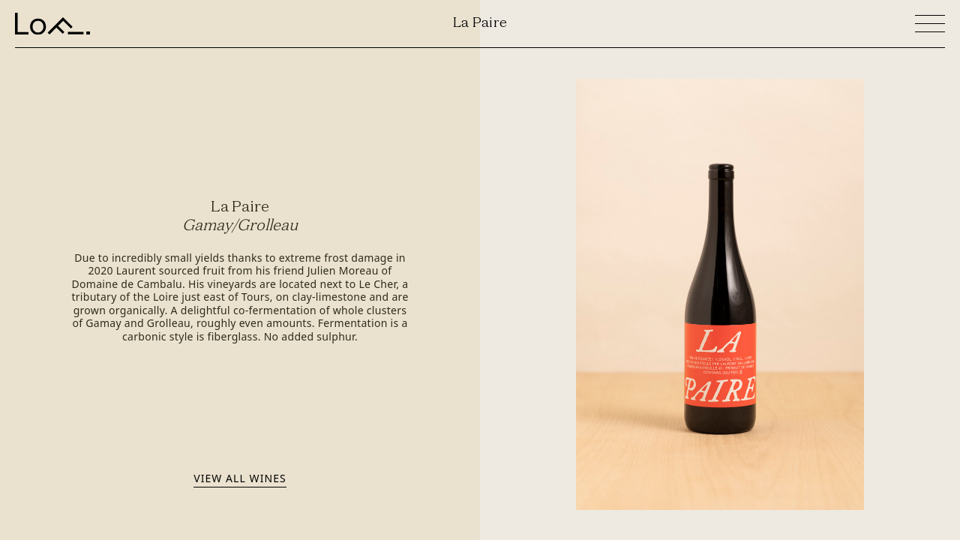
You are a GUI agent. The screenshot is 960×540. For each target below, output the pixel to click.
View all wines (240, 477)
